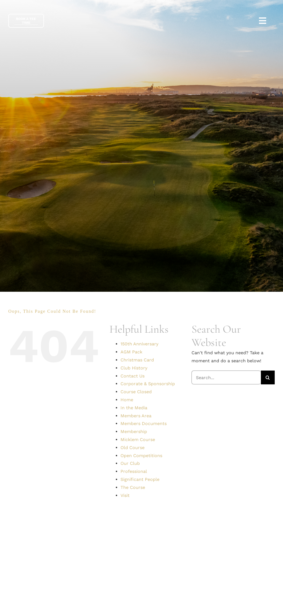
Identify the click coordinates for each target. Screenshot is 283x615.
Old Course (132, 447)
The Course (132, 487)
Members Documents (143, 423)
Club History (133, 368)
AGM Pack (131, 352)
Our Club (130, 463)
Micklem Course (137, 439)
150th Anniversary (139, 343)
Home (126, 399)
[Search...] (226, 377)
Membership (133, 431)
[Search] (268, 377)
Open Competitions (141, 455)
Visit (125, 495)
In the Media (133, 407)
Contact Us (132, 376)
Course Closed (136, 391)
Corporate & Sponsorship (147, 383)
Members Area (135, 415)
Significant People (139, 479)
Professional (133, 471)
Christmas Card (137, 360)
